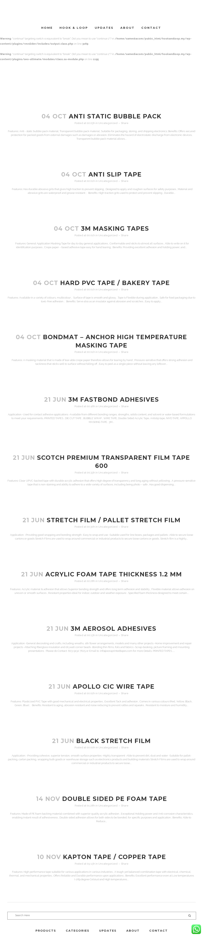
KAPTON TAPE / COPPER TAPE (114, 857)
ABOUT (133, 930)
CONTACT (158, 930)
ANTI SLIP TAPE (115, 174)
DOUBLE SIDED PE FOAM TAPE (114, 799)
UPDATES (108, 930)
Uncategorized (108, 123)
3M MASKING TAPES (115, 228)
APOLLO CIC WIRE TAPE (114, 686)
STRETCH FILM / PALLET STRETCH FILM (114, 520)
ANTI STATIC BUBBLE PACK (115, 116)
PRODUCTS (45, 930)
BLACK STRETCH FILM (113, 741)
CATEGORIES (77, 930)
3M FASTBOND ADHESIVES (113, 399)
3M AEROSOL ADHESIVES (113, 628)
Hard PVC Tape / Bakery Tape (115, 283)
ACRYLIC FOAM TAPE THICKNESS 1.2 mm (113, 574)
